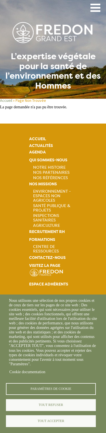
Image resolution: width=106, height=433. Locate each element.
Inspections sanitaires (46, 218)
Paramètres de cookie (51, 389)
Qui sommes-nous (48, 160)
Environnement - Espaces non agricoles (52, 196)
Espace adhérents (48, 284)
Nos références (50, 177)
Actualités (41, 145)
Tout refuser (51, 405)
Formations (42, 239)
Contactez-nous (47, 257)
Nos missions (43, 184)
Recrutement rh (47, 231)
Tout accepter (51, 421)
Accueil (6, 100)
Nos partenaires (51, 172)
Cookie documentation (27, 372)
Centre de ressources (46, 249)
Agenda (37, 152)
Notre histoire (49, 167)
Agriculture (46, 225)
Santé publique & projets (51, 208)
